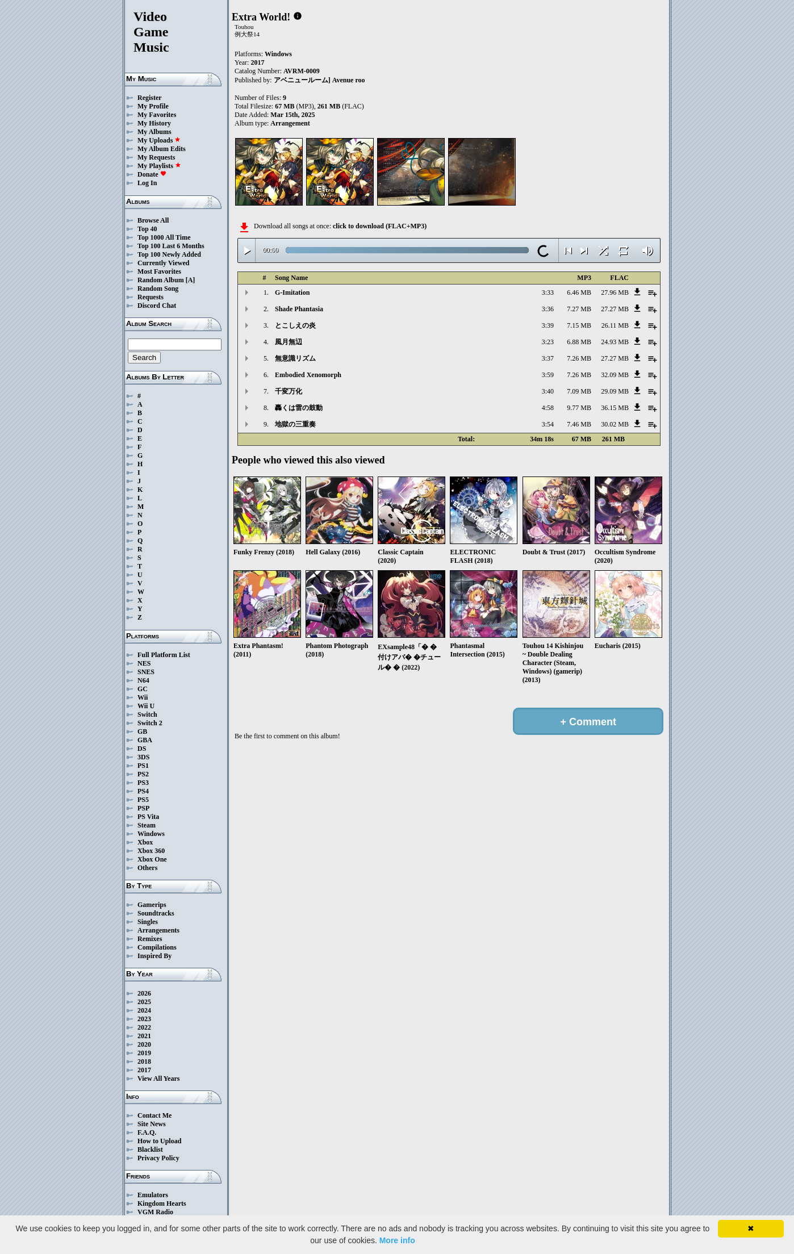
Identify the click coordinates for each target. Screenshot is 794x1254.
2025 (144, 1002)
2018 (144, 1061)
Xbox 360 (151, 851)
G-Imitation (292, 292)
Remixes (149, 939)
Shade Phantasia (299, 309)
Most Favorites (159, 271)
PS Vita (148, 817)
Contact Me (154, 1115)
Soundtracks (155, 913)
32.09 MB (615, 375)
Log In (147, 183)
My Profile (153, 106)
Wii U (145, 706)
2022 (144, 1027)
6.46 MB (579, 292)
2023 (144, 1019)
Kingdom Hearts (161, 1203)
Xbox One (152, 859)
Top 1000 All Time (163, 237)
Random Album (160, 280)
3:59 (548, 375)
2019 (144, 1053)
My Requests (156, 157)
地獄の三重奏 (295, 424)
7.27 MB (579, 309)
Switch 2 (149, 723)
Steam (146, 825)
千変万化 (288, 391)
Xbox (145, 842)
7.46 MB (579, 424)
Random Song (157, 288)
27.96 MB (615, 292)
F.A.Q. (146, 1132)
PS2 (143, 774)
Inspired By (154, 956)
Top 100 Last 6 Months (170, 246)
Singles (147, 922)
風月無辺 (288, 342)
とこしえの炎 (295, 325)
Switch (147, 714)
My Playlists (159, 166)
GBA (144, 740)
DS (141, 749)
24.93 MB (615, 342)
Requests (150, 297)
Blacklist (150, 1149)
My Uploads (159, 140)
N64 (143, 680)
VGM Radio (155, 1212)
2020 (144, 1044)
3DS (143, 757)
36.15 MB (615, 408)
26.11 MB (615, 325)
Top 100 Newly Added (169, 254)
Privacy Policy (158, 1158)
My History (154, 123)
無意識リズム (295, 358)
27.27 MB (615, 309)
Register (149, 98)
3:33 (548, 292)
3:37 (548, 358)
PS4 (143, 791)
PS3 (143, 783)
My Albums (154, 132)
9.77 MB (579, 408)
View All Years (158, 1078)
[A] (190, 280)
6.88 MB (579, 342)
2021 (144, 1036)
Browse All (153, 220)
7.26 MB (579, 358)
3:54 (548, 424)
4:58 (548, 408)
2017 (144, 1070)
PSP (143, 808)
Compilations (157, 947)
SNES (145, 672)
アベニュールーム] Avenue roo (319, 80)
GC (142, 689)
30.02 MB (615, 424)
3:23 (548, 342)
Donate (151, 174)
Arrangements (158, 930)
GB (142, 731)
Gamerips (151, 905)
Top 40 (147, 229)
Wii (142, 697)
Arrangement (290, 123)
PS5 (143, 800)
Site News (151, 1124)
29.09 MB (615, 391)
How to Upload (159, 1141)
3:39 (548, 325)
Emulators (152, 1195)
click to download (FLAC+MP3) (380, 226)
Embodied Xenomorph (308, 375)
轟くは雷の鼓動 (299, 408)
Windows (151, 834)
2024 (144, 1010)
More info (397, 1240)
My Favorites (156, 115)
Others (147, 868)
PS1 (143, 766)
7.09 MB (579, 391)
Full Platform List (163, 655)
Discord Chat (156, 306)
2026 (144, 993)
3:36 (548, 309)
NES (144, 663)
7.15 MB (579, 325)
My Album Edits (161, 149)
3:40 (548, 391)
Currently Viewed (163, 263)
